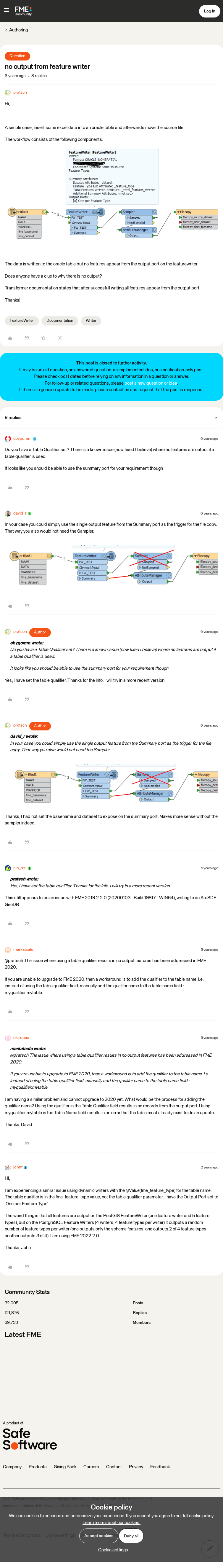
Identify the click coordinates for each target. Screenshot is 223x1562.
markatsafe (23, 950)
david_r (20, 513)
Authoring (18, 30)
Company (12, 1467)
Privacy (136, 1467)
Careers (91, 1467)
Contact (114, 1467)
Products (38, 1467)
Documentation (59, 321)
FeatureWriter (22, 321)
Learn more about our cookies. (111, 1522)
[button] (6, 12)
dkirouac (21, 1038)
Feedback (160, 1467)
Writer (91, 321)
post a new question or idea (151, 383)
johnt (17, 1167)
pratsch (20, 92)
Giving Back (65, 1467)
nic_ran (20, 868)
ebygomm (22, 439)
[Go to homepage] (23, 11)
